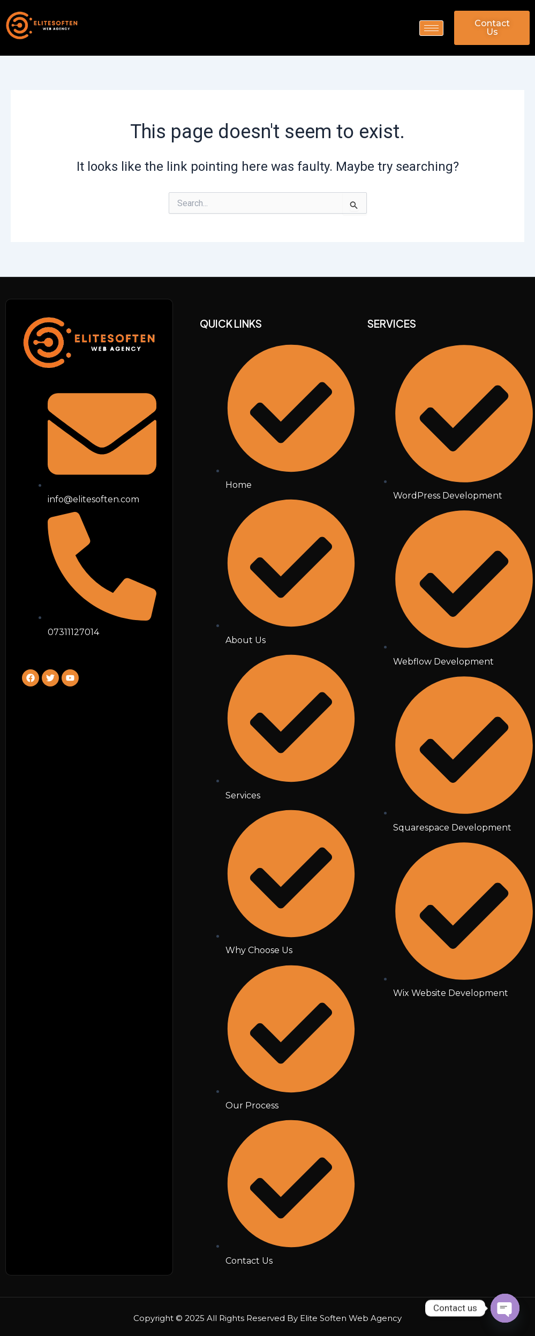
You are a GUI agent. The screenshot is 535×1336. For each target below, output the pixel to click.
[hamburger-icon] (431, 28)
